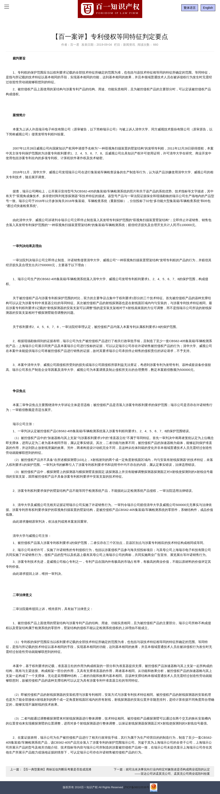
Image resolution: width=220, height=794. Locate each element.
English (208, 7)
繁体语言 (190, 7)
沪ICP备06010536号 (136, 787)
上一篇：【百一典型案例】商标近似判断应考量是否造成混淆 (50, 769)
